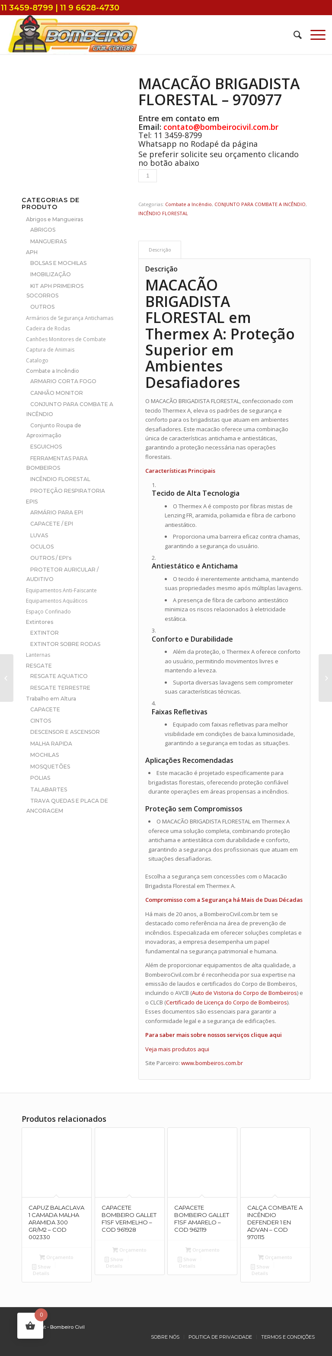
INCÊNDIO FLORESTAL (60, 479)
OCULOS (42, 546)
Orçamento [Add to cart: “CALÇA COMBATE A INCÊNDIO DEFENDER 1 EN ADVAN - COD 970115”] (275, 1257)
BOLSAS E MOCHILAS (58, 263)
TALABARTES (48, 789)
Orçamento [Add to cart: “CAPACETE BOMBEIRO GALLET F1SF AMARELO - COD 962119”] (202, 1250)
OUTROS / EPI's (50, 558)
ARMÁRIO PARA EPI (56, 512)
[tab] (159, 249)
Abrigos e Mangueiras (54, 219)
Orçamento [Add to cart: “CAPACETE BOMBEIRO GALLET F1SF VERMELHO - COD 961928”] (129, 1250)
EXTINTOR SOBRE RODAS (65, 644)
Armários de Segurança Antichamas (69, 318)
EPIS (32, 501)
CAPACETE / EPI (51, 523)
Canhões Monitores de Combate (66, 339)
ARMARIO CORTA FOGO (63, 381)
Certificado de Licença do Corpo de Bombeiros (226, 1002)
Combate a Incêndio (52, 371)
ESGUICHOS (46, 446)
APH (32, 252)
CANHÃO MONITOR (56, 393)
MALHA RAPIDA (51, 743)
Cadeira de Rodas (48, 328)
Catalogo (37, 360)
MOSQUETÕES (50, 766)
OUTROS (42, 306)
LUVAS (39, 535)
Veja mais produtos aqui (177, 1049)
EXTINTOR (44, 633)
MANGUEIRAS (48, 241)
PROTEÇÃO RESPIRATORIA (67, 491)
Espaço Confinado (48, 611)
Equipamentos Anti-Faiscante (61, 590)
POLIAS (40, 778)
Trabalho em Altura (51, 698)
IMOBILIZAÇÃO (50, 274)
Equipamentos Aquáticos (56, 600)
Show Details (41, 1269)
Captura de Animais (50, 349)
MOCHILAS (44, 755)
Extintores (39, 622)
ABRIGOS (42, 229)
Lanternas (38, 655)
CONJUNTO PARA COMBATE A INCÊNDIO (260, 204)
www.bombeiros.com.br (212, 1063)
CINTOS (40, 720)
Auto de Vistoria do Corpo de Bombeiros (244, 993)
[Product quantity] (147, 175)
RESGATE (39, 665)
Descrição (159, 249)
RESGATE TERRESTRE (60, 687)
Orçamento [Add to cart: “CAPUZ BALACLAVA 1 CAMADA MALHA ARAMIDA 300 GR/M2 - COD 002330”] (56, 1257)
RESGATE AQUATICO (59, 676)
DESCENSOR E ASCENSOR (65, 732)
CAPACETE (45, 709)
